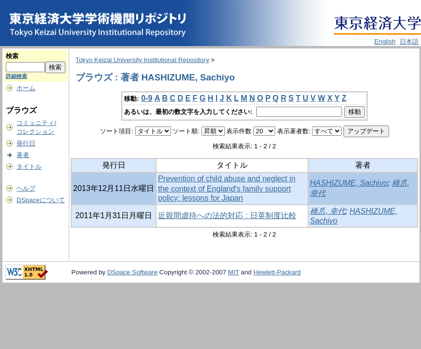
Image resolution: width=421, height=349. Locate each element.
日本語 (409, 41)
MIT (233, 272)
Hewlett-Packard (277, 272)
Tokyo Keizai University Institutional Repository (142, 59)
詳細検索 (16, 76)
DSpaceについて (40, 200)
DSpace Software (132, 272)
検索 (12, 56)
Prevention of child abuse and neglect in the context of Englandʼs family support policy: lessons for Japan (227, 188)
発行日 (25, 143)
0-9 (146, 98)
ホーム (25, 88)
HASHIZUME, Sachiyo (349, 183)
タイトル (29, 166)
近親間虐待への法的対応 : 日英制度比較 (227, 215)
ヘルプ (25, 188)
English (385, 41)
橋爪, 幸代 (327, 211)
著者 (22, 155)
